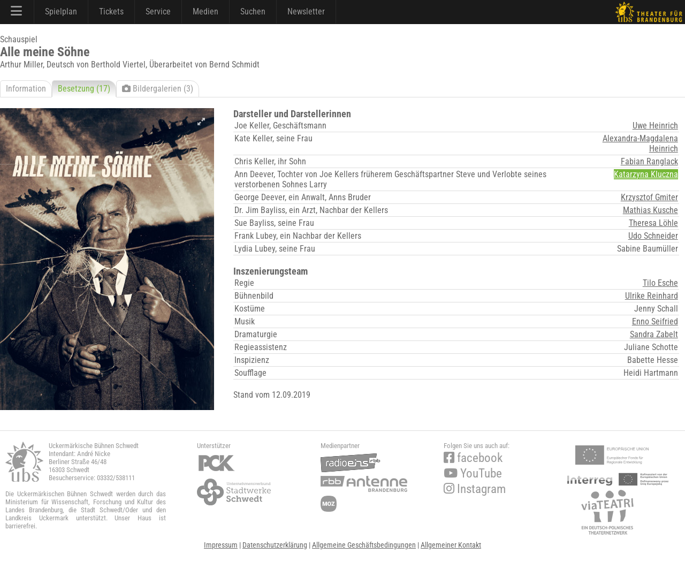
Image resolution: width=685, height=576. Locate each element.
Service (158, 11)
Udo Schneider (653, 236)
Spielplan (61, 11)
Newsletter (306, 11)
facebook (473, 458)
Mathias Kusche (650, 210)
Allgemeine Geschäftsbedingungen (364, 545)
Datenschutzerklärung (274, 545)
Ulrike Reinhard (651, 296)
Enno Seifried (655, 321)
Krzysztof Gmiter (649, 197)
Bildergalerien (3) (157, 89)
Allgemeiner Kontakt (451, 545)
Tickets (111, 11)
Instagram (475, 489)
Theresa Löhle (653, 223)
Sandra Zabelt (654, 334)
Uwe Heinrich (655, 125)
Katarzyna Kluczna (646, 174)
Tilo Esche (660, 283)
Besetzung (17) (84, 89)
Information (26, 89)
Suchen (252, 11)
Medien (205, 11)
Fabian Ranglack (649, 161)
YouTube (473, 473)
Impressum (221, 545)
